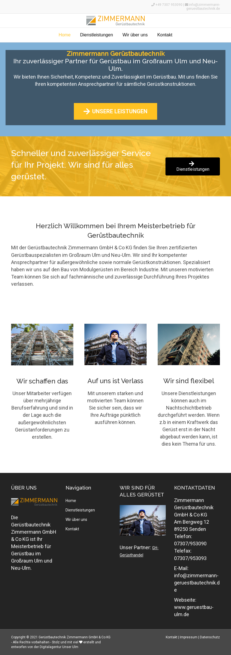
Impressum (188, 637)
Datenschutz (210, 637)
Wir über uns (135, 34)
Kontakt (164, 34)
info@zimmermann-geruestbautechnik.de (203, 7)
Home (65, 34)
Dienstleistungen (96, 34)
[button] (115, 111)
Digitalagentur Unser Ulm (59, 647)
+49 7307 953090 (169, 5)
